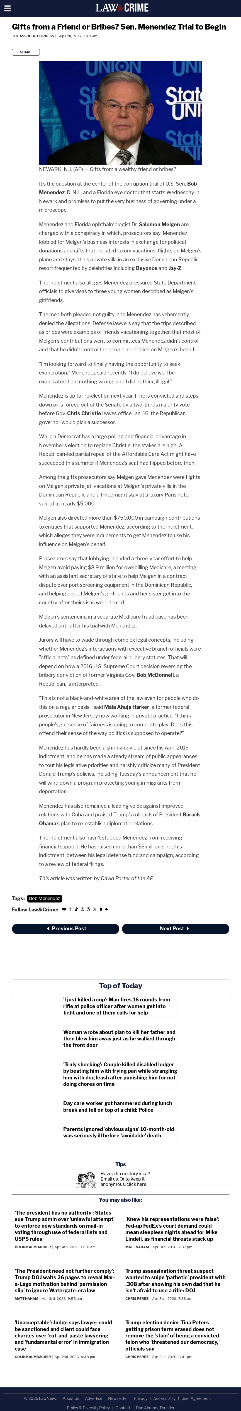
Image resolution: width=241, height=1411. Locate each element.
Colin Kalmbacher (33, 1247)
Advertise (93, 1398)
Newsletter (118, 1398)
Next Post (175, 928)
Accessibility (164, 1398)
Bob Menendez (44, 898)
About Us (71, 1398)
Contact (123, 1407)
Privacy (140, 1398)
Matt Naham (137, 1247)
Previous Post (66, 928)
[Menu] (7, 8)
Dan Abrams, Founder (155, 1407)
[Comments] (13, 43)
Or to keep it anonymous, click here (123, 1181)
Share (25, 52)
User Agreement (196, 1398)
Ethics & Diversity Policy (88, 1407)
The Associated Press (33, 36)
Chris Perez (137, 1298)
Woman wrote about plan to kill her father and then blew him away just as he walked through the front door (119, 1038)
